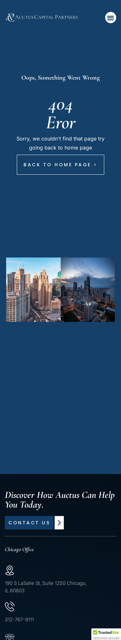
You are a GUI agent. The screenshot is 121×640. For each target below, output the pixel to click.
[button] (110, 17)
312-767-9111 (19, 619)
